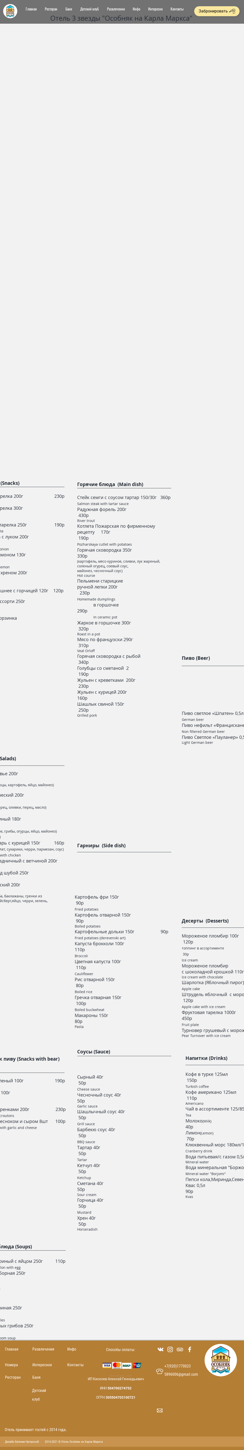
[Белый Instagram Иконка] (170, 1349)
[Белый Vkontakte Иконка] (160, 1349)
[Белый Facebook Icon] (189, 1349)
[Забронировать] (217, 11)
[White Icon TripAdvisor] (179, 1349)
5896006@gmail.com (181, 1374)
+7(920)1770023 (177, 1366)
